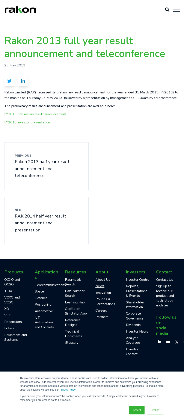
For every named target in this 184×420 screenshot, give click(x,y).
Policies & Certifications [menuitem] (105, 301)
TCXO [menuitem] (9, 291)
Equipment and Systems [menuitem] (15, 337)
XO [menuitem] (6, 308)
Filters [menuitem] (9, 328)
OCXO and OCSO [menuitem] (12, 282)
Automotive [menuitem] (44, 311)
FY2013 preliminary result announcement (35, 114)
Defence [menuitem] (41, 298)
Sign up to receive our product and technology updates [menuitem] (165, 296)
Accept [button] (137, 410)
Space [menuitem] (39, 291)
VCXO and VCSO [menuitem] (12, 299)
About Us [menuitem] (102, 279)
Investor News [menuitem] (137, 331)
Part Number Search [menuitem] (74, 293)
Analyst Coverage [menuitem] (133, 340)
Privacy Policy (67, 389)
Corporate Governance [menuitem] (134, 316)
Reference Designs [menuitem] (72, 322)
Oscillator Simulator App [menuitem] (76, 311)
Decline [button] (155, 410)
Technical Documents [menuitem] (73, 334)
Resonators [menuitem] (13, 322)
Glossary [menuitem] (71, 342)
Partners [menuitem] (102, 317)
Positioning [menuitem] (43, 304)
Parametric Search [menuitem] (73, 282)
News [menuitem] (99, 286)
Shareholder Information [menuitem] (135, 304)
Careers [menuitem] (101, 310)
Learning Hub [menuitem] (75, 302)
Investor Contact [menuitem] (132, 351)
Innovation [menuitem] (103, 292)
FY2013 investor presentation (27, 122)
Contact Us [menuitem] (164, 279)
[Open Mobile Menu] (176, 9)
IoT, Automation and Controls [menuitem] (44, 322)
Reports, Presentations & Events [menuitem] (136, 291)
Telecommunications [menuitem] (46, 285)
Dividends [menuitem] (133, 324)
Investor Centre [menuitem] (137, 279)
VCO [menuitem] (7, 315)
